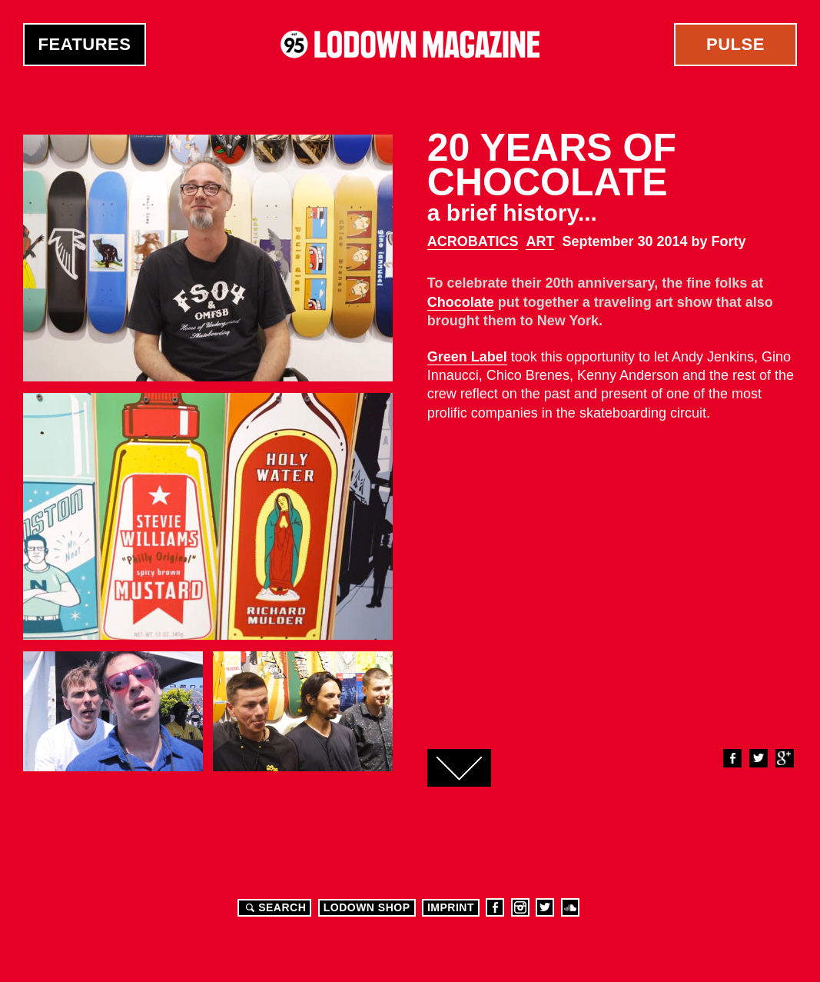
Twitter (757, 758)
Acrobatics (473, 241)
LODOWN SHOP (367, 907)
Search (273, 907)
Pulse (735, 44)
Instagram (520, 907)
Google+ (783, 758)
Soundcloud (570, 907)
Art (540, 241)
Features (84, 44)
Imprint (450, 907)
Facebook (731, 758)
